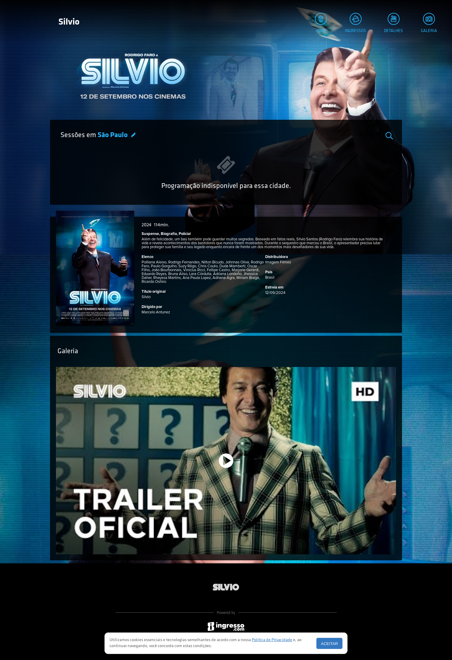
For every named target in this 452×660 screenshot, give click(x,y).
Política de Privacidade (272, 640)
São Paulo (113, 135)
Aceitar (329, 643)
